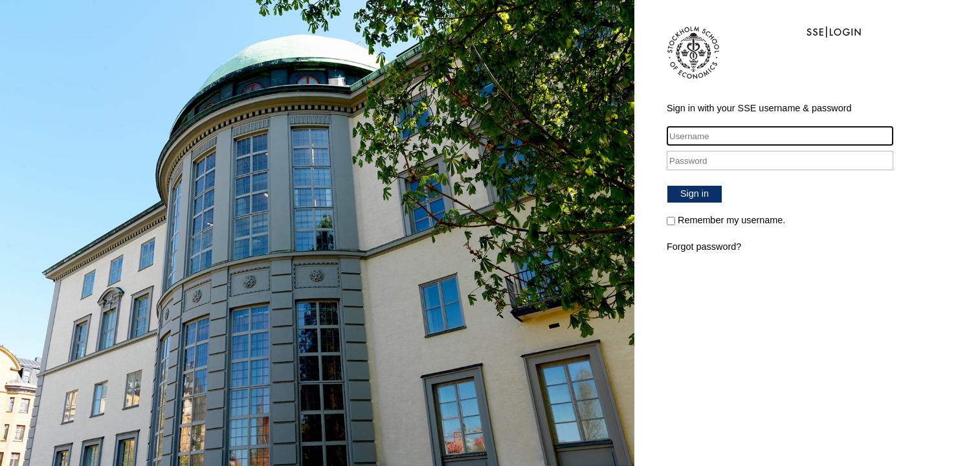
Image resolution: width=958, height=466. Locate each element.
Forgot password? (704, 246)
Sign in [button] (694, 193)
